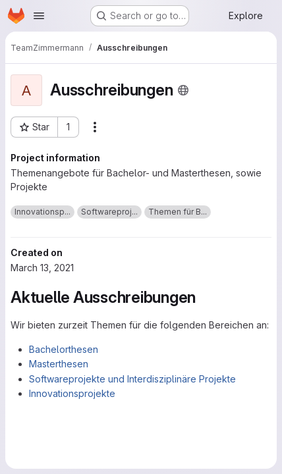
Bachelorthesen (63, 349)
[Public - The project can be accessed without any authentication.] (183, 90)
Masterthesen (58, 363)
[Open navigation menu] (38, 15)
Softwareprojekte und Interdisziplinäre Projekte (132, 378)
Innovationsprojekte (72, 393)
